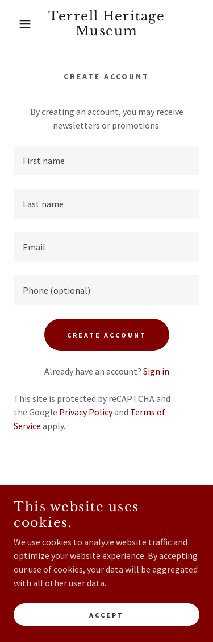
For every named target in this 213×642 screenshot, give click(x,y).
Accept (106, 615)
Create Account (107, 335)
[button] (17, 24)
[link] (106, 24)
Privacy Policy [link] (85, 412)
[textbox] (106, 160)
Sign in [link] (156, 371)
